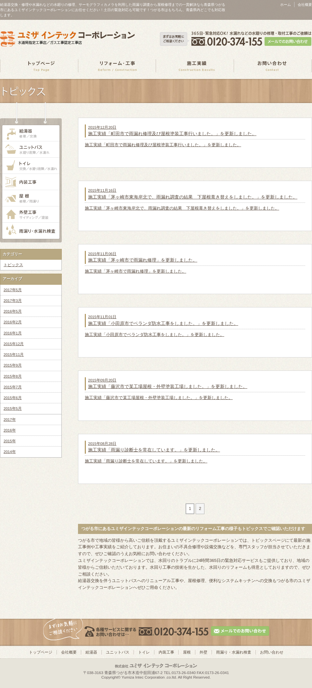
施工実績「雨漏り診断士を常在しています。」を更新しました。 (146, 461)
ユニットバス (117, 652)
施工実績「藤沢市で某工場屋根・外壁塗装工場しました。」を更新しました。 (159, 397)
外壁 (203, 652)
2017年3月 (13, 301)
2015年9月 (13, 365)
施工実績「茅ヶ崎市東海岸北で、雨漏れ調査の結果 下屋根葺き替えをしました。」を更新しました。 (182, 208)
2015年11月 (14, 355)
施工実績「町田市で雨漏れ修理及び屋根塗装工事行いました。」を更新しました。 (163, 144)
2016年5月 (13, 311)
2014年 (10, 452)
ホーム (285, 4)
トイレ (144, 652)
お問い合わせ (271, 652)
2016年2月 (13, 322)
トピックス (13, 265)
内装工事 (166, 652)
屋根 (187, 652)
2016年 (10, 430)
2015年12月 (14, 344)
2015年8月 (13, 376)
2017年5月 (13, 290)
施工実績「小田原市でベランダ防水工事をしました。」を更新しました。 (154, 334)
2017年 (10, 420)
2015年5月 (13, 408)
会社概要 (305, 4)
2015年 (10, 441)
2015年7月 (13, 387)
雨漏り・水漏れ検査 (233, 652)
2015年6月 (13, 398)
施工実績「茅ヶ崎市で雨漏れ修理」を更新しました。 (135, 271)
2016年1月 (13, 333)
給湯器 (91, 652)
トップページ (40, 652)
